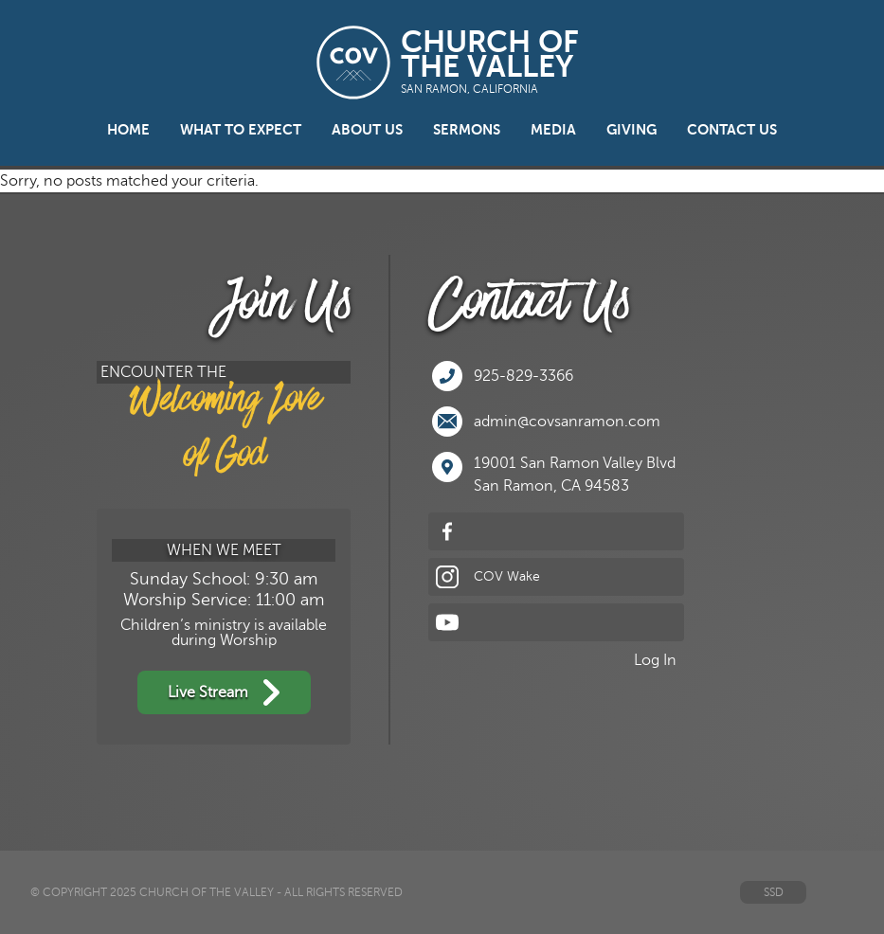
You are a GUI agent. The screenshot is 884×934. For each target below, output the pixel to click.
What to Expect (240, 129)
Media (553, 129)
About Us (367, 129)
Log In (655, 660)
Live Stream (224, 692)
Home (128, 129)
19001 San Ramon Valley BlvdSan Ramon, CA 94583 (554, 473)
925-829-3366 (502, 376)
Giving (631, 129)
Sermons (466, 129)
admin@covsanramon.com (546, 421)
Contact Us (732, 129)
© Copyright (68, 892)
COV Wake (488, 577)
